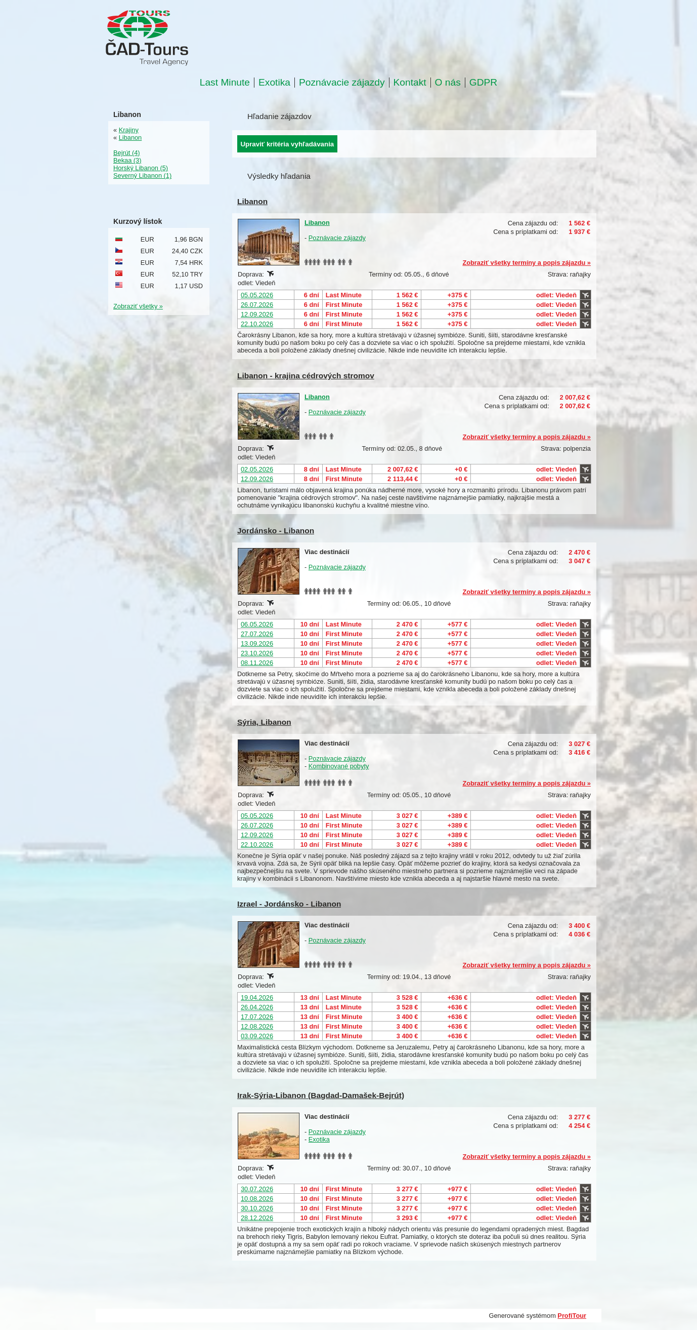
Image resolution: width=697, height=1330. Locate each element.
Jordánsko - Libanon (275, 530)
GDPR (483, 82)
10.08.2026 (257, 1198)
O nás (448, 82)
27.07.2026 (257, 634)
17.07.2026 (257, 1017)
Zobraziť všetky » (138, 306)
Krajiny (129, 130)
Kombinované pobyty (339, 766)
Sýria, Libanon (264, 722)
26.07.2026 (257, 304)
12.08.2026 (257, 1026)
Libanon (252, 201)
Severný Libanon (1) (142, 175)
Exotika (274, 82)
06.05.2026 (257, 624)
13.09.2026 (257, 643)
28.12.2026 (257, 1218)
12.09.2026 (257, 314)
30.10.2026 (257, 1208)
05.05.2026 (257, 295)
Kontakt (410, 82)
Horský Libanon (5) (140, 168)
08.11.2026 (257, 663)
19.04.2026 (257, 997)
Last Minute (225, 82)
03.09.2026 (257, 1036)
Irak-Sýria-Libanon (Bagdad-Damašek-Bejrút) (320, 1095)
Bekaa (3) (127, 160)
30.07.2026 (257, 1189)
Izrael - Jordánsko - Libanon (289, 903)
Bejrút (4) (126, 153)
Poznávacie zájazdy (342, 82)
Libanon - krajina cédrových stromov (305, 375)
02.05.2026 (257, 469)
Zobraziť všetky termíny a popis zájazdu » (526, 262)
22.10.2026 (257, 324)
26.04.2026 (257, 1007)
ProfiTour (571, 1315)
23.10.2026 (257, 653)
